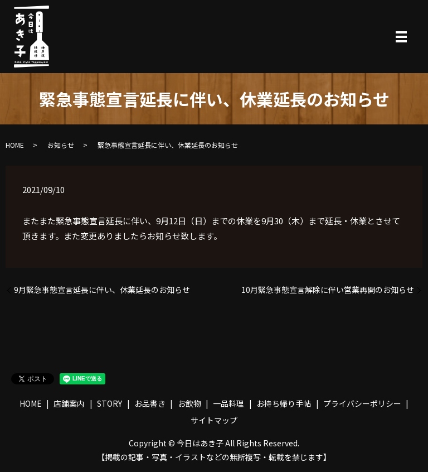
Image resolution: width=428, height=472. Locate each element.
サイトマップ (214, 420)
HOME (15, 145)
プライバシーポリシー (362, 403)
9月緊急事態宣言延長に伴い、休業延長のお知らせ (102, 290)
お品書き (150, 403)
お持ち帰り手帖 (283, 403)
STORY (109, 403)
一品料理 (228, 403)
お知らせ (60, 145)
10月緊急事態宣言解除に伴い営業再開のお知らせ (327, 290)
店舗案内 (69, 403)
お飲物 (189, 403)
